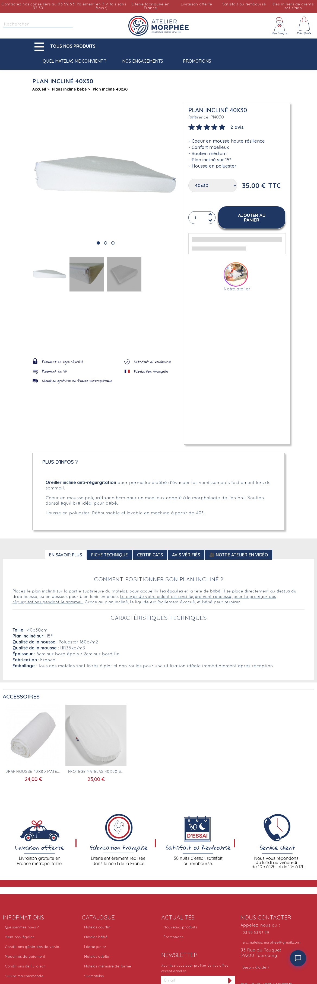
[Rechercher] (38, 24)
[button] (66, 46)
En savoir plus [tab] (65, 554)
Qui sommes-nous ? (22, 927)
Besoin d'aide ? (256, 967)
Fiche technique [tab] (109, 554)
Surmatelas (94, 976)
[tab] (216, 126)
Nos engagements (142, 61)
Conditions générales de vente (32, 947)
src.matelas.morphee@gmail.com (271, 942)
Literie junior (95, 947)
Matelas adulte (96, 957)
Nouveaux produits (180, 927)
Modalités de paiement (25, 957)
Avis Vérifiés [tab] (186, 554)
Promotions (197, 61)
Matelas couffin (97, 927)
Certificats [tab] (150, 554)
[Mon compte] (279, 25)
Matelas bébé (95, 937)
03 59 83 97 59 (256, 933)
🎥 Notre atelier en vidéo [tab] (238, 554)
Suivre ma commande (24, 976)
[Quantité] (201, 217)
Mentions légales (19, 937)
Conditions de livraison (25, 966)
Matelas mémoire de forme (107, 966)
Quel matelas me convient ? (74, 61)
